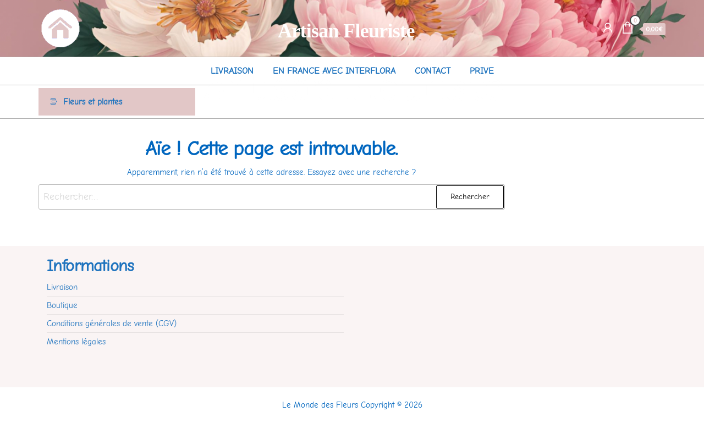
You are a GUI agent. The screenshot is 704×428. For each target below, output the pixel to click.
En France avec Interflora (334, 71)
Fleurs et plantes (92, 102)
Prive (482, 71)
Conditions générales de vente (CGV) (112, 323)
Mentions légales (76, 342)
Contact (432, 71)
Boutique (62, 305)
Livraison (232, 71)
